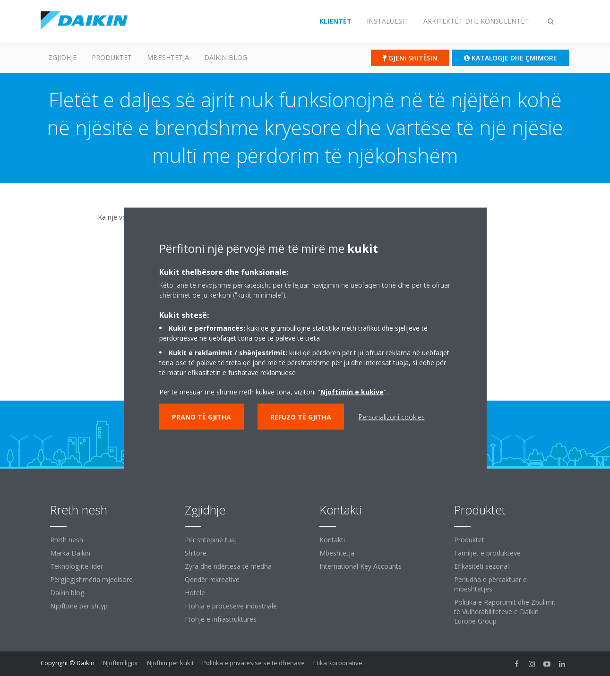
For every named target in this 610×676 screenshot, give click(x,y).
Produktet (112, 57)
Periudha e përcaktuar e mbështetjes (490, 584)
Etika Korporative (337, 663)
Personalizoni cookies (392, 416)
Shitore (195, 552)
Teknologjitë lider (76, 566)
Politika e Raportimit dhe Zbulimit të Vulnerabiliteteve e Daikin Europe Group (505, 611)
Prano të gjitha (201, 416)
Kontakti (332, 539)
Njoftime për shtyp (79, 605)
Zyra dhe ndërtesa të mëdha (228, 566)
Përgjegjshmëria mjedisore (91, 579)
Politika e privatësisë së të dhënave (253, 663)
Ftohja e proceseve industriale (231, 605)
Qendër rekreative (212, 579)
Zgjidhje (62, 57)
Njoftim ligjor (120, 663)
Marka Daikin (70, 552)
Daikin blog (225, 57)
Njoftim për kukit (170, 663)
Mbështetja (168, 57)
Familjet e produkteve (487, 552)
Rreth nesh (66, 539)
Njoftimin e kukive (352, 391)
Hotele (195, 592)
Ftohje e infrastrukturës (221, 619)
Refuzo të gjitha (300, 416)
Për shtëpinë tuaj (211, 539)
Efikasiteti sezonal (481, 566)
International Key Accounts (360, 566)
